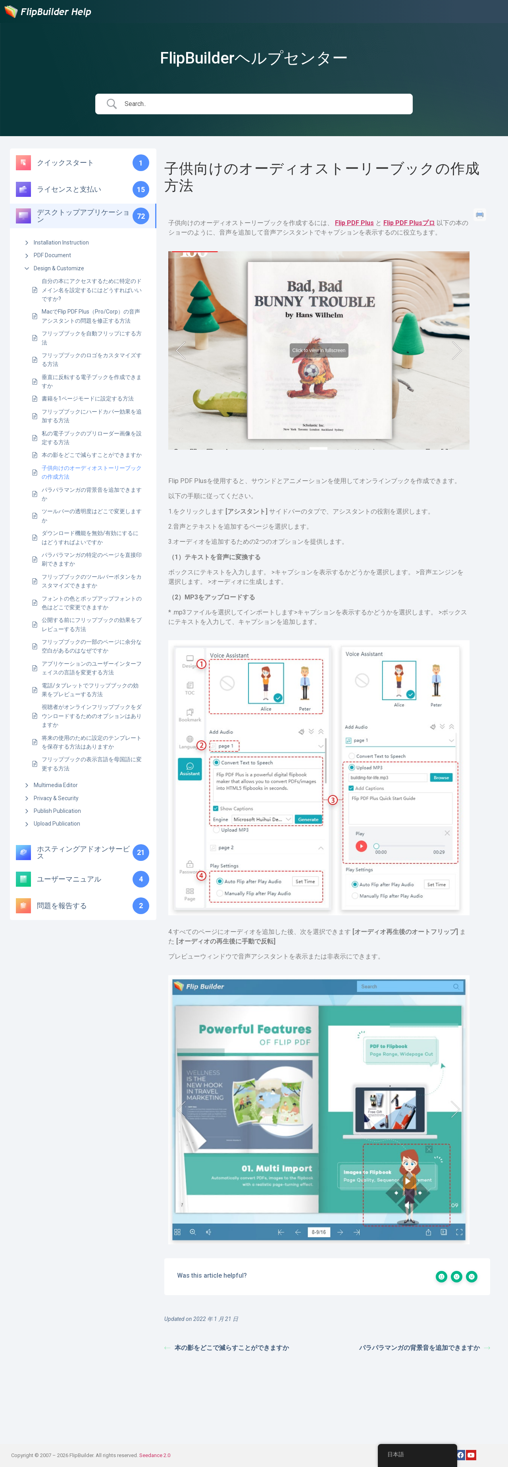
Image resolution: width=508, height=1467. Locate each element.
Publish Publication (57, 811)
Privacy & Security (56, 798)
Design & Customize (59, 268)
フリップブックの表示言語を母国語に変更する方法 (92, 763)
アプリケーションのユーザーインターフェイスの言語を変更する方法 (92, 668)
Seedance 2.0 (154, 1455)
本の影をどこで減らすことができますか (92, 455)
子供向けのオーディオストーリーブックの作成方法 (92, 472)
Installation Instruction (61, 242)
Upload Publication (57, 823)
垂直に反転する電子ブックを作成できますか (92, 381)
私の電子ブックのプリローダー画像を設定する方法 (92, 437)
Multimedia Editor (56, 785)
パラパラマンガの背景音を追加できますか (92, 494)
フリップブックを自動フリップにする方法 (92, 337)
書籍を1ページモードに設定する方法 (88, 398)
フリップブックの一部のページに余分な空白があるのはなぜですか (92, 646)
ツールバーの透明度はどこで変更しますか (92, 515)
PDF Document (52, 255)
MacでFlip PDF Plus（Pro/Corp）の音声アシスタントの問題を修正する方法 (91, 315)
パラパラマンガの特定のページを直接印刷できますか (92, 559)
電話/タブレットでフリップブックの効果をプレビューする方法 (90, 689)
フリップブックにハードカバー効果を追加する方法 (92, 416)
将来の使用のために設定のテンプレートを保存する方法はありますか (92, 742)
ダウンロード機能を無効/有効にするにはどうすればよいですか (90, 537)
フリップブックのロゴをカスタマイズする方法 (92, 359)
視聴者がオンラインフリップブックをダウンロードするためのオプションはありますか (92, 716)
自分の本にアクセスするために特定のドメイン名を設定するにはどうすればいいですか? (92, 290)
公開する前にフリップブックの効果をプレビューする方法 (92, 624)
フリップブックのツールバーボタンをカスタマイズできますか (92, 581)
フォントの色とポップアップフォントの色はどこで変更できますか (92, 602)
